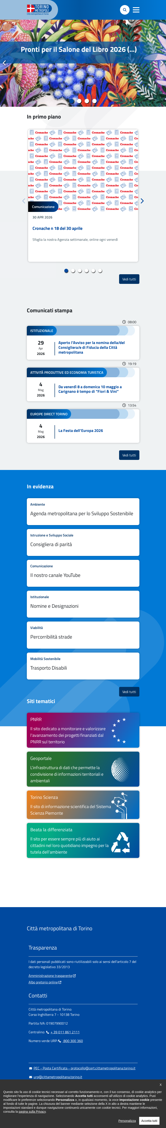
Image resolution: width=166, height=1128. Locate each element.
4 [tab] (94, 101)
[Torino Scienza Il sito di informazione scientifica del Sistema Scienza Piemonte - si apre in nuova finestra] (83, 805)
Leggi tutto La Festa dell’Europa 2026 (83, 426)
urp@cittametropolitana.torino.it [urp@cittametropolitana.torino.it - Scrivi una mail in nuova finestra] (55, 1076)
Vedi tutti (130, 279)
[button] (136, 9)
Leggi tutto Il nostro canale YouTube (83, 573)
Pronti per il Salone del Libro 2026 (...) (79, 49)
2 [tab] (79, 101)
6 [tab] (100, 270)
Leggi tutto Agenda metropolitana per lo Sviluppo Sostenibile (83, 511)
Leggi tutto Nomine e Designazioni (83, 604)
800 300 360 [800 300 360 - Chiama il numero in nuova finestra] (70, 1040)
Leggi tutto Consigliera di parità (83, 542)
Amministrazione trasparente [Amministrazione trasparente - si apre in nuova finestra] (50, 975)
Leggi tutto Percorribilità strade (83, 635)
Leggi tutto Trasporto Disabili (83, 666)
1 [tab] (71, 101)
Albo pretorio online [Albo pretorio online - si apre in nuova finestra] (43, 982)
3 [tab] (87, 101)
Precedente (4, 63)
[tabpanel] (83, 63)
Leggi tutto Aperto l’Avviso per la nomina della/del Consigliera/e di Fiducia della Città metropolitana (83, 343)
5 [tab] (93, 270)
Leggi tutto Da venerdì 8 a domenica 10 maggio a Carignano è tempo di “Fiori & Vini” (83, 384)
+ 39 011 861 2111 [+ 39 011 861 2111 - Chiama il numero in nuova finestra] (63, 1032)
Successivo (161, 63)
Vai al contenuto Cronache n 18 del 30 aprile (83, 195)
